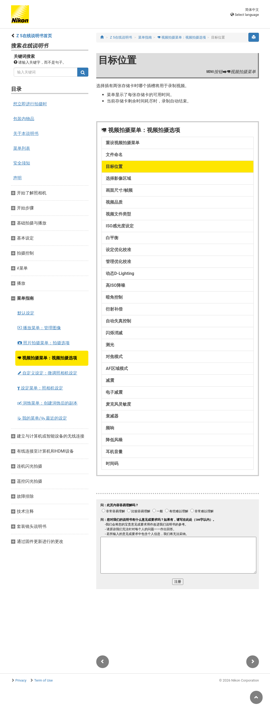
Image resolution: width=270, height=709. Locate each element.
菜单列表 (21, 148)
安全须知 (21, 163)
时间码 (112, 463)
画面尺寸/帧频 (119, 190)
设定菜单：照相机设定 (40, 388)
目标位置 (114, 166)
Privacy (20, 680)
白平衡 (112, 237)
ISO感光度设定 (120, 225)
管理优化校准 (118, 261)
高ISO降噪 (115, 285)
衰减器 (112, 416)
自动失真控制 (118, 320)
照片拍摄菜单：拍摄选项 (43, 342)
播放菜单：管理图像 (39, 327)
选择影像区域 (118, 178)
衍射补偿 (114, 309)
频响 (110, 427)
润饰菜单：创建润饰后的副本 (47, 403)
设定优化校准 (118, 249)
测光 (110, 344)
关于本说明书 (25, 133)
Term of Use (43, 680)
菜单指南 (145, 37)
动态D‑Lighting (120, 273)
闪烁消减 (114, 332)
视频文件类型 (118, 214)
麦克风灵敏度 (118, 404)
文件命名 (114, 154)
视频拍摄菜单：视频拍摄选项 (47, 357)
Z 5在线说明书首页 (34, 35)
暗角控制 (114, 297)
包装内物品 (23, 118)
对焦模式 (114, 356)
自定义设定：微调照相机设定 (47, 372)
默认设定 (25, 313)
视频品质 (114, 202)
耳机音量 (114, 451)
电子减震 (114, 392)
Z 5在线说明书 (121, 37)
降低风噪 (114, 439)
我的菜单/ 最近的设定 (42, 418)
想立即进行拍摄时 (30, 103)
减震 (110, 380)
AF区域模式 (117, 368)
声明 (17, 177)
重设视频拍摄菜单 (122, 142)
